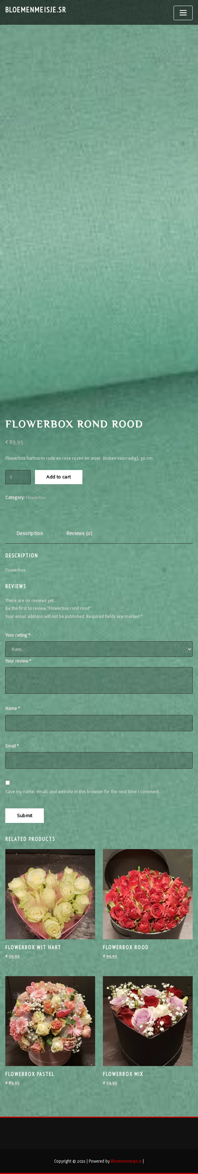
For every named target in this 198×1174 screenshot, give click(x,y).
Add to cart (58, 477)
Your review (18, 661)
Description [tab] (29, 533)
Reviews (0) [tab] (79, 533)
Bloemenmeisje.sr (35, 10)
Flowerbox (36, 497)
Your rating (17, 635)
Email (12, 746)
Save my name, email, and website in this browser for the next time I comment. (82, 791)
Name (12, 708)
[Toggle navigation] (183, 13)
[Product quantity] (18, 477)
